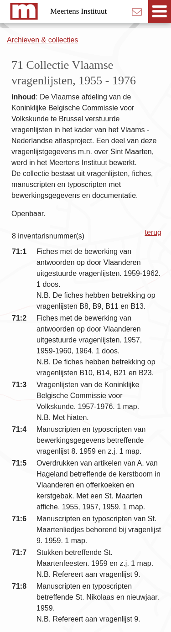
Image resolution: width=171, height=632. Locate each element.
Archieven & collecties (42, 40)
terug (153, 232)
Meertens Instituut (78, 11)
